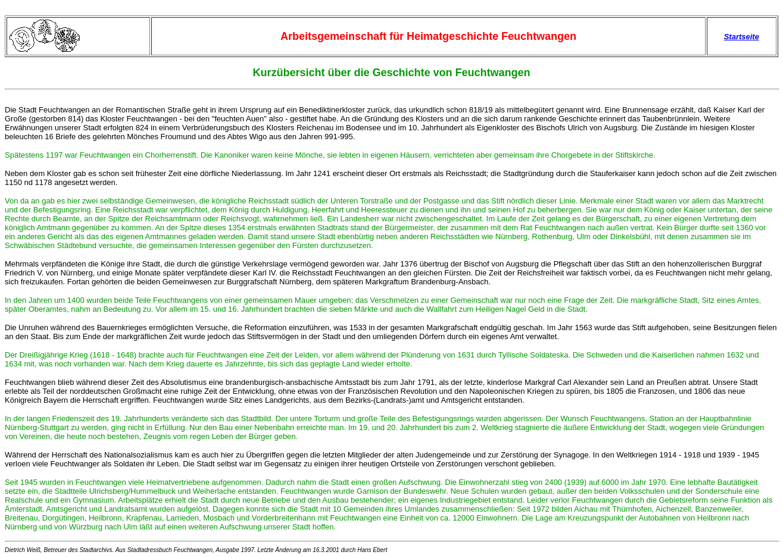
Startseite (741, 36)
